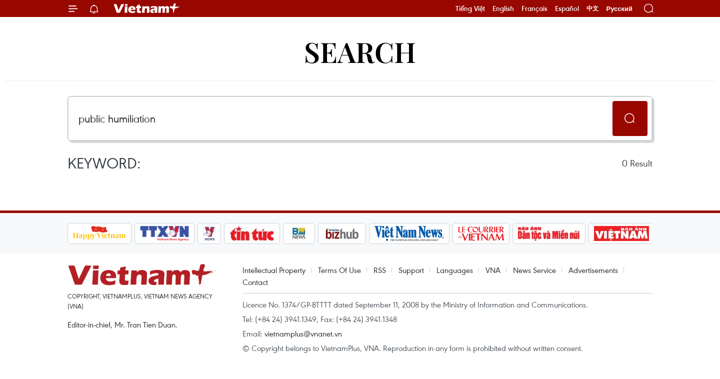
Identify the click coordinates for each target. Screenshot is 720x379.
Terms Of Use (339, 270)
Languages (454, 270)
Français (535, 8)
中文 (592, 8)
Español (567, 8)
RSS (380, 270)
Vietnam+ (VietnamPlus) (147, 8)
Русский (619, 8)
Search (360, 51)
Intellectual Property (274, 270)
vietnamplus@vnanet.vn (303, 333)
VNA (493, 270)
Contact (255, 282)
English (503, 8)
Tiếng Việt (470, 8)
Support (411, 270)
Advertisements (593, 270)
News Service (534, 270)
